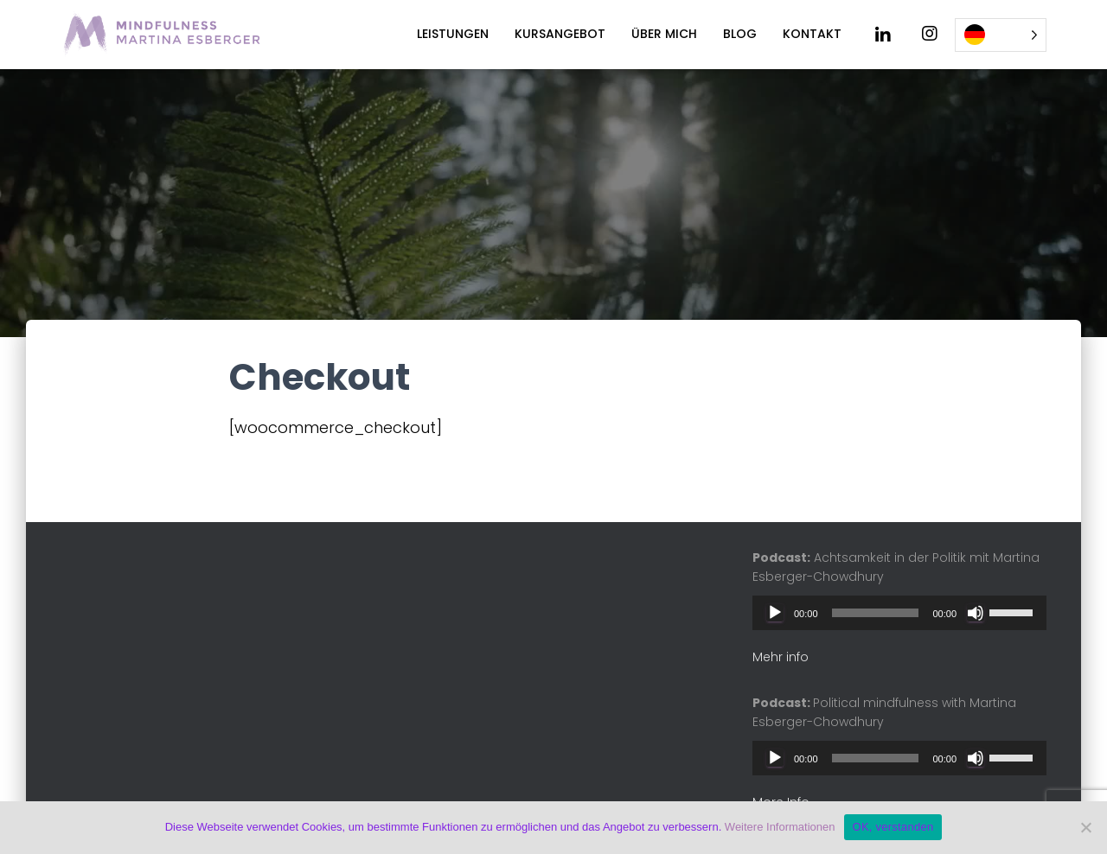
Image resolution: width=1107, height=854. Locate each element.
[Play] (775, 612)
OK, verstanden (893, 826)
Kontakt (812, 33)
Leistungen (453, 33)
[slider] (875, 613)
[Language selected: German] (1000, 35)
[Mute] (975, 612)
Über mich (664, 33)
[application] (899, 613)
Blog (740, 33)
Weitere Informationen (780, 826)
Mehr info (780, 657)
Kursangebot (560, 33)
